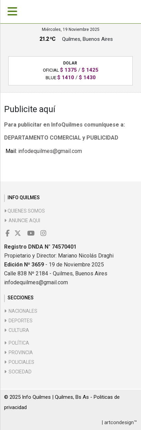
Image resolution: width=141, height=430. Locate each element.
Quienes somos (24, 211)
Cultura (16, 330)
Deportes (18, 320)
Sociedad (18, 371)
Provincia (18, 352)
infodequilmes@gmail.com (50, 151)
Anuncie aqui (22, 220)
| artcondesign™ (119, 422)
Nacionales (20, 311)
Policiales (19, 362)
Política (16, 343)
